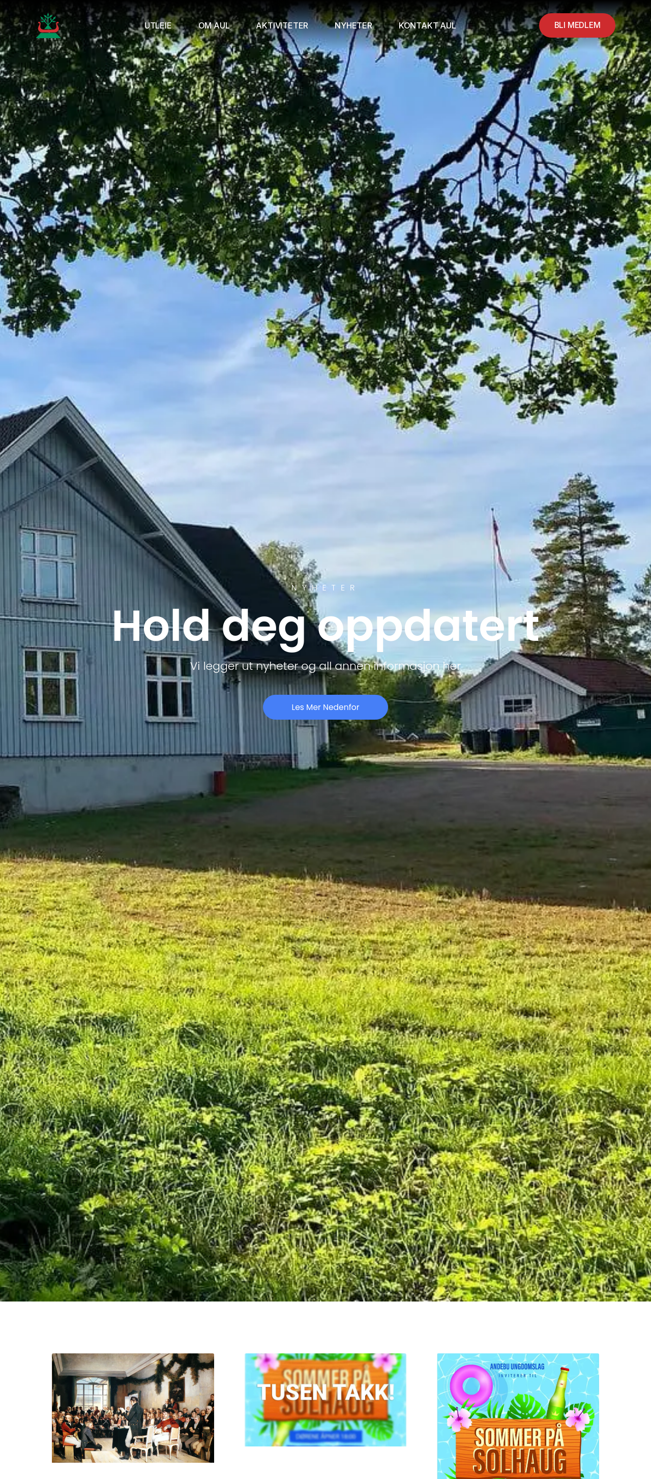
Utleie (156, 25)
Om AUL (211, 25)
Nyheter (351, 25)
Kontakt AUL (425, 25)
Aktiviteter (280, 25)
